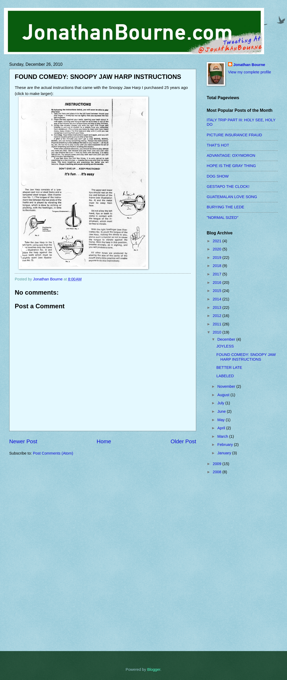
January (224, 453)
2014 (217, 299)
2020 (217, 249)
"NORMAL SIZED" (222, 217)
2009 (217, 464)
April (221, 428)
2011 (217, 324)
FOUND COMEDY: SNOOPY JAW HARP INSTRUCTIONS (246, 356)
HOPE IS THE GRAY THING (231, 166)
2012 (217, 316)
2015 (217, 291)
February (225, 444)
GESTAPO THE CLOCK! (228, 186)
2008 (217, 472)
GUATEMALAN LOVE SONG (232, 197)
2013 (217, 307)
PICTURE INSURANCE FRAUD (234, 135)
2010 (217, 332)
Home (104, 441)
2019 (217, 257)
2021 (217, 241)
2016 (217, 282)
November (226, 386)
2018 (217, 266)
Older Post (183, 441)
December (226, 339)
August (223, 395)
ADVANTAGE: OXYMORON (231, 155)
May (221, 420)
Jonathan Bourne (249, 65)
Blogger (153, 669)
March (223, 436)
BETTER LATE (229, 367)
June (222, 411)
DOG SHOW (218, 176)
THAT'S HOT (218, 145)
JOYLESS (225, 346)
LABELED (225, 376)
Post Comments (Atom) (53, 453)
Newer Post (23, 441)
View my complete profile (249, 72)
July (221, 403)
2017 (217, 274)
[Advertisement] (228, 563)
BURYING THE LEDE (225, 207)
